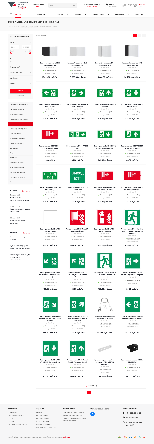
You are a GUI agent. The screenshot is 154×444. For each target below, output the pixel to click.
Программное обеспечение (46, 427)
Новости (11, 421)
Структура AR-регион (16, 415)
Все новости (26, 191)
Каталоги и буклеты (43, 424)
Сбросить (20, 95)
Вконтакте (92, 414)
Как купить (39, 412)
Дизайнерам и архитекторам (73, 412)
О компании (12, 412)
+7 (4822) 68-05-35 (93, 5)
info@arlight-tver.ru (133, 417)
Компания (12, 408)
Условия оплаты (42, 415)
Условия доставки (42, 418)
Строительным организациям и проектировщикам (74, 419)
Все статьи (27, 233)
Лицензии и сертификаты (17, 424)
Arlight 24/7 (40, 408)
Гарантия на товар (42, 421)
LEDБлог (11, 418)
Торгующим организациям (72, 415)
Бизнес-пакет (69, 408)
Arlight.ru (66, 437)
